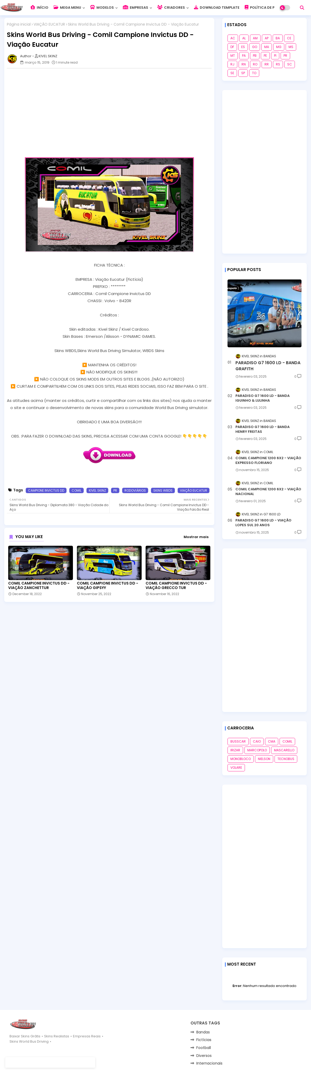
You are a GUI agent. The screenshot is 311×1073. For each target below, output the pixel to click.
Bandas (203, 1032)
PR (115, 490)
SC (289, 64)
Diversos (204, 1055)
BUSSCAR (238, 741)
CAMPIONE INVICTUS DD (46, 490)
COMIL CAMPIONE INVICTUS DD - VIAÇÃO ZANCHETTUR (38, 585)
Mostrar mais (196, 536)
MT (232, 55)
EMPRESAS (135, 7)
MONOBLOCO (240, 759)
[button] (302, 7)
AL (244, 38)
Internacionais (209, 1063)
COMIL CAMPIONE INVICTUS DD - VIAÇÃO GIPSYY (107, 585)
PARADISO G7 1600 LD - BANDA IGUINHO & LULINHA (262, 398)
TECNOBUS (285, 759)
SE (232, 73)
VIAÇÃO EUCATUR (49, 24)
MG (278, 47)
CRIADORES (171, 7)
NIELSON (264, 759)
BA (278, 38)
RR (266, 64)
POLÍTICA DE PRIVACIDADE (270, 7)
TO (254, 73)
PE (265, 55)
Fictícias (203, 1039)
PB (255, 55)
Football (203, 1047)
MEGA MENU (67, 7)
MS (291, 47)
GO (254, 47)
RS (278, 64)
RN (244, 64)
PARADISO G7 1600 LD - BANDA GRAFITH (267, 366)
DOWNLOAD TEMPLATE (216, 7)
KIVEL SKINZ (97, 490)
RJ (232, 64)
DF (232, 47)
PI (275, 55)
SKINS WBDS (163, 490)
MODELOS (102, 7)
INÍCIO (39, 7)
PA (244, 55)
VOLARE (236, 767)
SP (243, 73)
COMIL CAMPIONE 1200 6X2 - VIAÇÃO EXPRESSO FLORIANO (268, 460)
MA (266, 47)
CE (289, 38)
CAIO (257, 741)
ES (243, 47)
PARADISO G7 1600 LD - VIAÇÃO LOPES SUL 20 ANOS (263, 523)
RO (255, 64)
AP (266, 38)
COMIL (76, 490)
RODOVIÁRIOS (135, 490)
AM (255, 38)
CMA (271, 741)
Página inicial (19, 24)
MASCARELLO (284, 750)
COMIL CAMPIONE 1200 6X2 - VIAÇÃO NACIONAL (268, 491)
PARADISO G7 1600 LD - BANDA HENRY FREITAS (262, 429)
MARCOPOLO (257, 750)
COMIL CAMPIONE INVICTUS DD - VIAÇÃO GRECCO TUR (176, 585)
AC (232, 38)
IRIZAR (235, 750)
